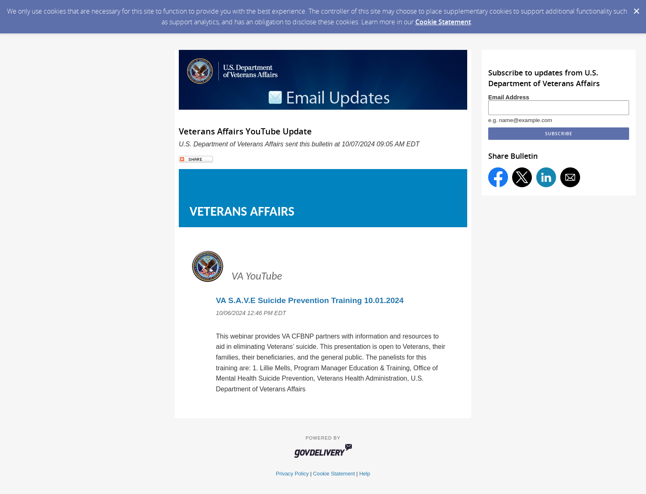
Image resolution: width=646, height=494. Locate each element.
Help (364, 473)
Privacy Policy (292, 473)
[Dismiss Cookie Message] (635, 8)
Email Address (508, 97)
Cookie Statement (443, 21)
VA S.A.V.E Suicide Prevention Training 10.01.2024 (310, 300)
